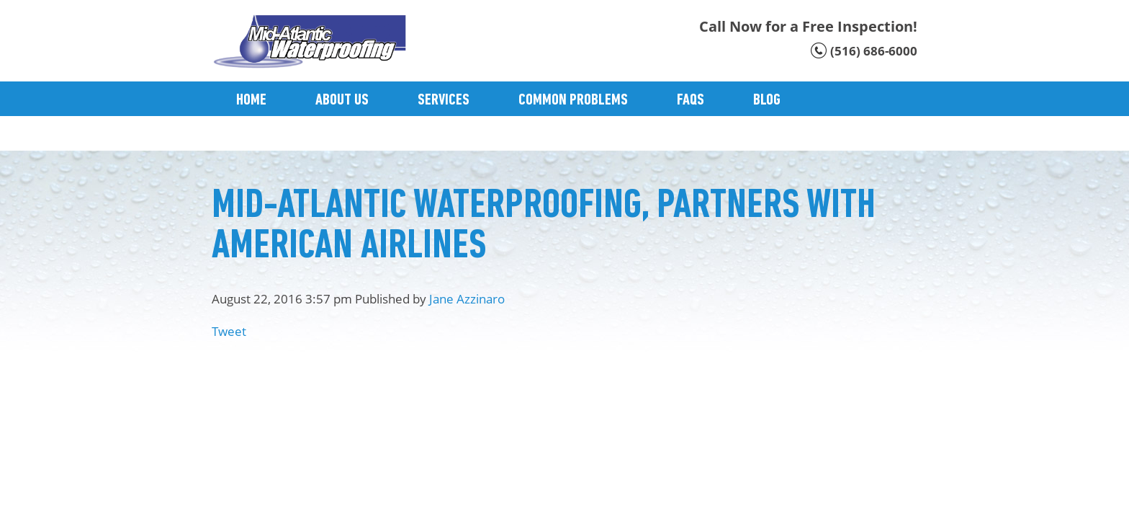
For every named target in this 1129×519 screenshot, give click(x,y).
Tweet (229, 331)
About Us (342, 100)
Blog (767, 100)
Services (443, 100)
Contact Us (270, 135)
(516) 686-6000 (873, 51)
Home (251, 100)
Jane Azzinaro (467, 298)
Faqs (690, 100)
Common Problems (573, 100)
